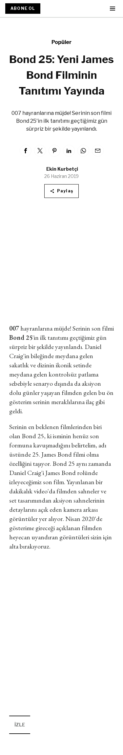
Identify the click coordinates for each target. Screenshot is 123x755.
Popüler (61, 42)
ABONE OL (22, 8)
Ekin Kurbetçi (62, 169)
